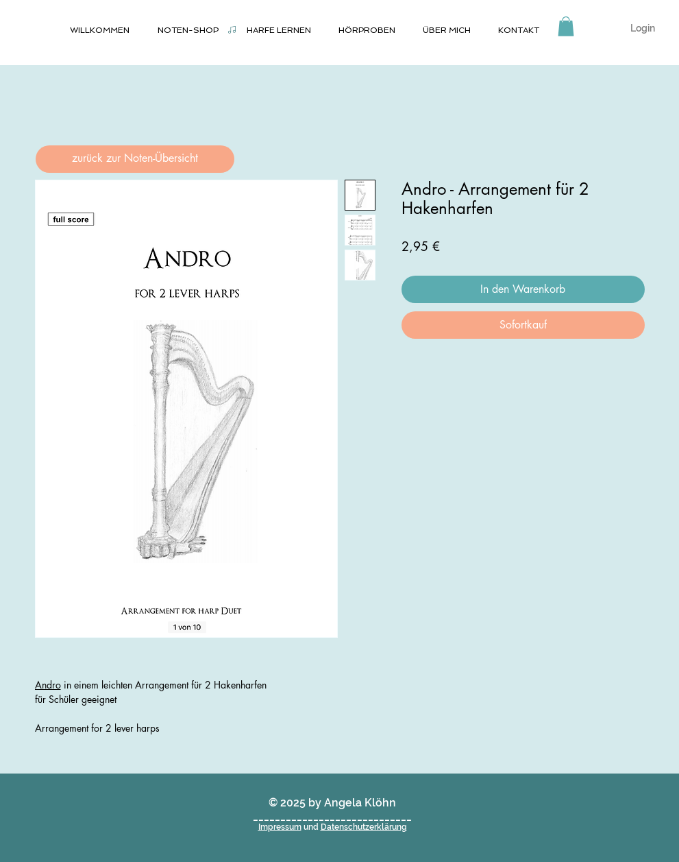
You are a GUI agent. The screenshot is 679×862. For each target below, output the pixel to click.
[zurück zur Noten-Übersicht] (135, 159)
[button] (566, 26)
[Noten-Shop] (232, 29)
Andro (48, 684)
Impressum (279, 827)
